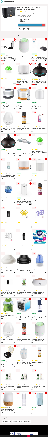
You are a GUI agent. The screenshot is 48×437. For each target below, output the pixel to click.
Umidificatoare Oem (6, 421)
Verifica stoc (36, 25)
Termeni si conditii (14, 429)
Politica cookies (34, 429)
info (14, 60)
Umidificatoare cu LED (17, 421)
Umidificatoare (27, 421)
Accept (28, 436)
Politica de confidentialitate (24, 429)
